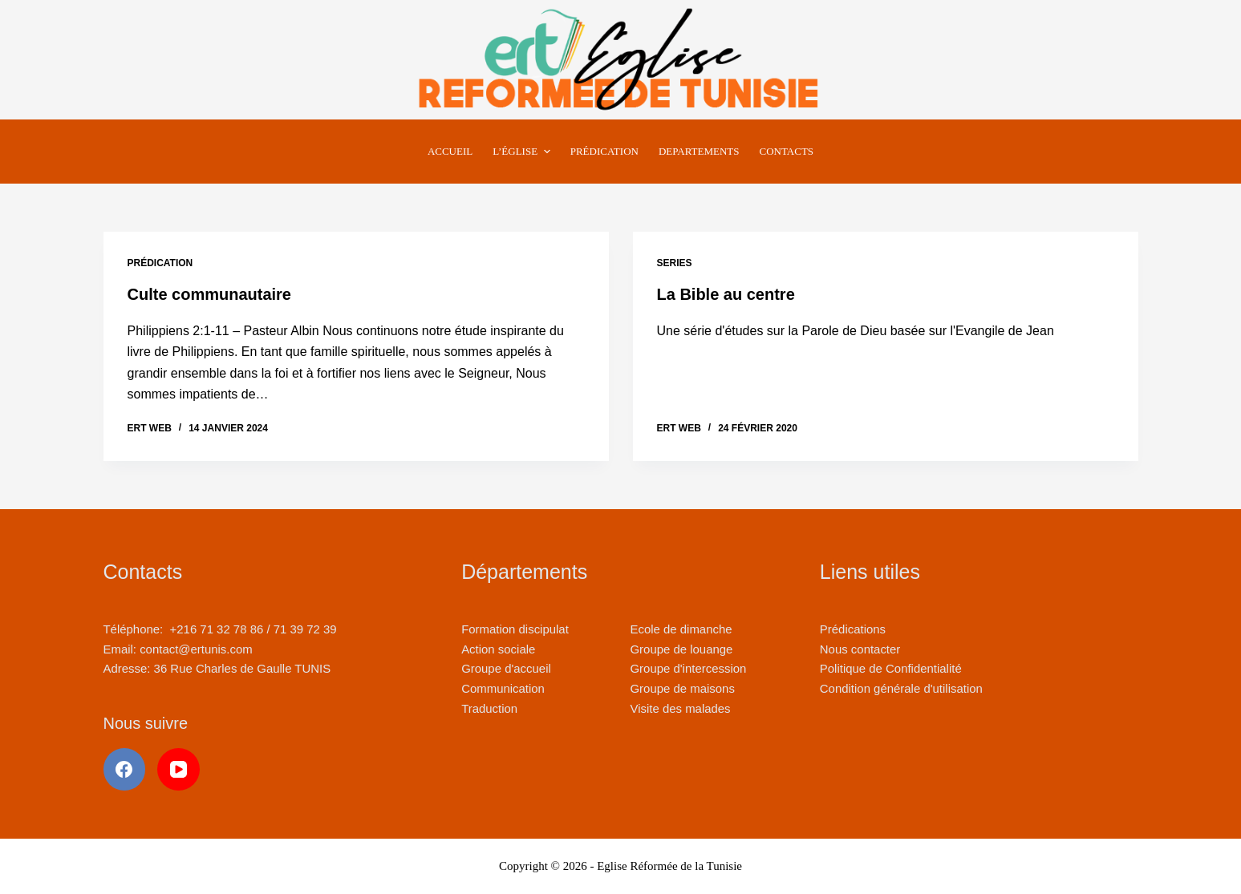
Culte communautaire (209, 294)
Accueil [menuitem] (450, 151)
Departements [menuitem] (699, 151)
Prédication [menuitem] (604, 151)
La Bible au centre (726, 294)
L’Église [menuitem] (523, 151)
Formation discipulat (515, 629)
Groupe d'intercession (688, 668)
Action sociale (498, 649)
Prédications (853, 629)
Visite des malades (680, 708)
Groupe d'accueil (506, 668)
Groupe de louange (681, 649)
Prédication (160, 263)
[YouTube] (178, 769)
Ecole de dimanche (681, 629)
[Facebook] (124, 769)
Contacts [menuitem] (787, 151)
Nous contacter (860, 649)
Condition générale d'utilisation (901, 688)
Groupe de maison (679, 688)
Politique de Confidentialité (891, 668)
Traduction (489, 708)
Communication (503, 688)
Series (674, 263)
